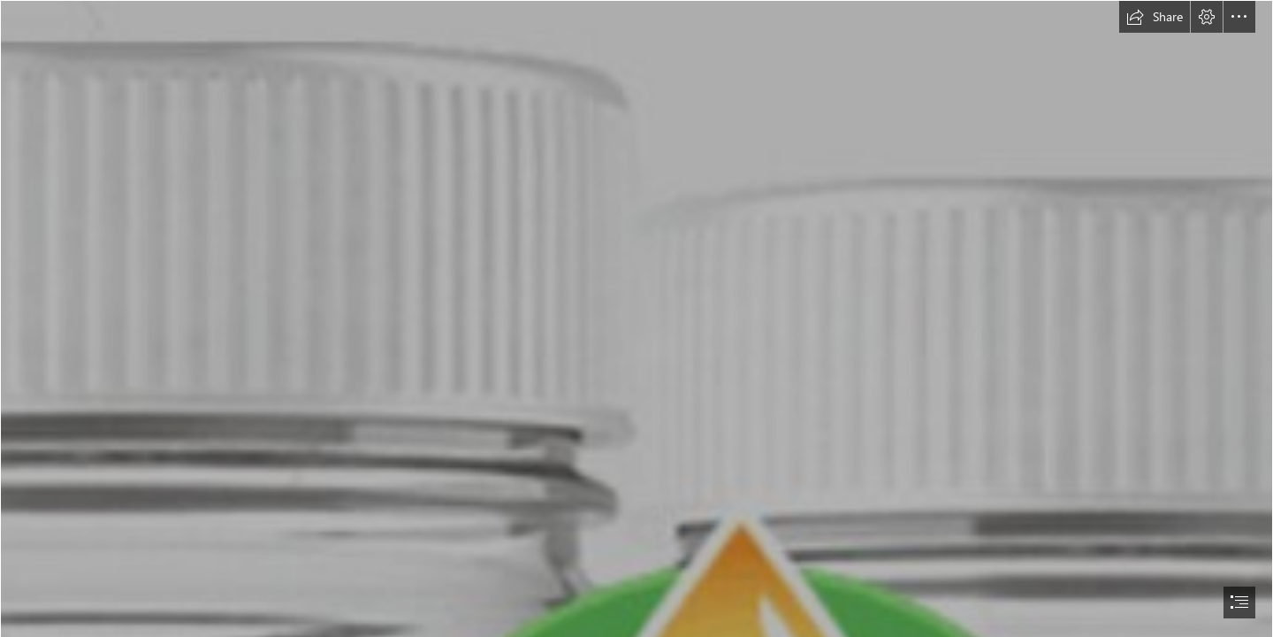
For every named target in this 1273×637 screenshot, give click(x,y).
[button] (1154, 17)
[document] (636, 318)
